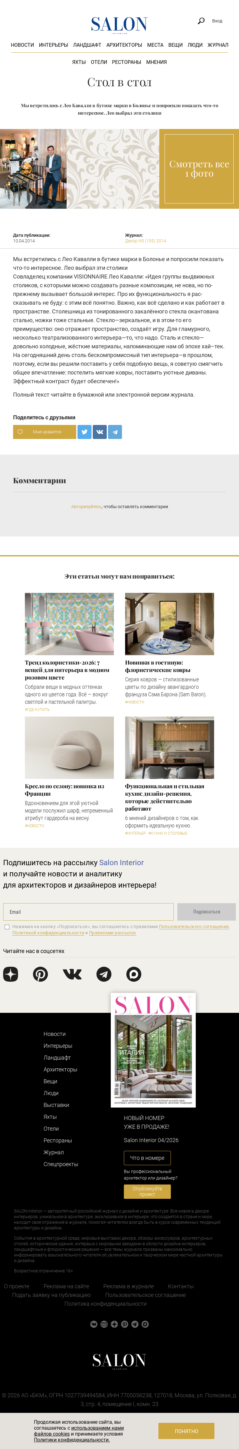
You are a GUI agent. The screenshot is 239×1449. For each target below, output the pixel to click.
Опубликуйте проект (147, 1191)
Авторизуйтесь (86, 506)
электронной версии (142, 394)
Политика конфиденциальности (105, 1303)
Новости (22, 45)
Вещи (175, 45)
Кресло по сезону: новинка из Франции (64, 789)
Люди (195, 45)
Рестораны (126, 62)
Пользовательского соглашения (194, 926)
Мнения (156, 62)
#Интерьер (135, 833)
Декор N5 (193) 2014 (145, 240)
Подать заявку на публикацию (51, 1295)
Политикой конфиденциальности (48, 932)
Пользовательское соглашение (145, 1295)
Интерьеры (53, 45)
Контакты (181, 1286)
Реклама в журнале (128, 1286)
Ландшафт (87, 45)
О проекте (16, 1286)
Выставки (56, 1105)
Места (155, 45)
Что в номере (147, 1158)
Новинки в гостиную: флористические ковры (157, 666)
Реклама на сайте (66, 1286)
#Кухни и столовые (167, 833)
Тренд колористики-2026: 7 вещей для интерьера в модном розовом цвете (67, 670)
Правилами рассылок (112, 932)
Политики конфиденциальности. (72, 1440)
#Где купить (37, 710)
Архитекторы (124, 45)
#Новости (134, 702)
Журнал (218, 45)
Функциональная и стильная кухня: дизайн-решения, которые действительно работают (164, 797)
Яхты (79, 62)
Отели (99, 62)
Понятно (186, 1431)
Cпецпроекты (61, 1164)
